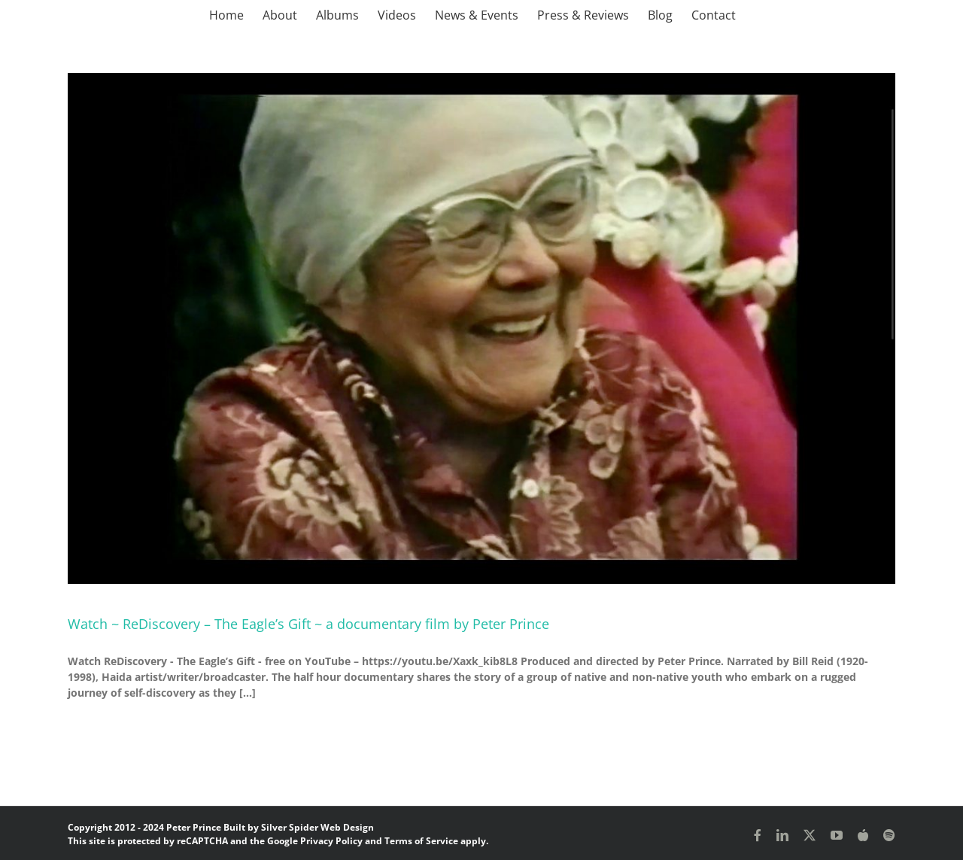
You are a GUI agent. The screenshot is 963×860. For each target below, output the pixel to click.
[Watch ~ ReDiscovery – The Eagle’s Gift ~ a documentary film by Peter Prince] (481, 328)
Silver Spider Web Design (317, 827)
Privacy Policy (331, 840)
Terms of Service (421, 840)
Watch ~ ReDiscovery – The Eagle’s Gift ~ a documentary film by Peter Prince (308, 624)
